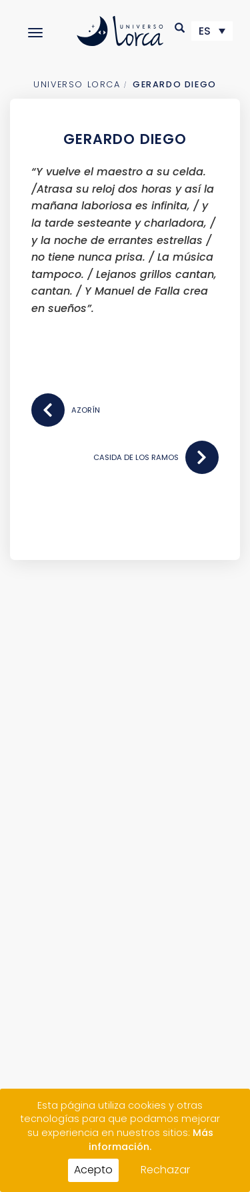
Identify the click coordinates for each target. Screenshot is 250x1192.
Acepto (93, 1169)
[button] (180, 28)
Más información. (151, 1139)
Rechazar (165, 1169)
